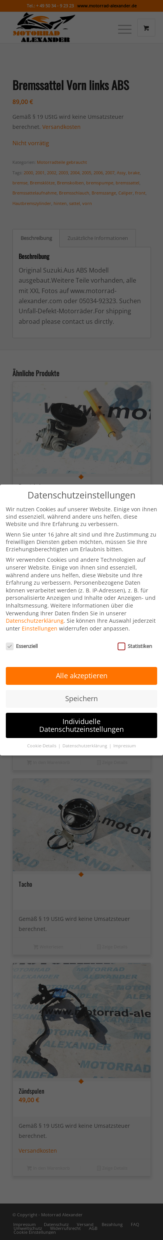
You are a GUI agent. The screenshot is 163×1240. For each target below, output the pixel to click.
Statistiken (135, 637)
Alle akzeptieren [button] (82, 667)
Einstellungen (39, 620)
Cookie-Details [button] (42, 738)
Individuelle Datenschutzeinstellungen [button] (81, 717)
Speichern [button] (81, 690)
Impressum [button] (124, 738)
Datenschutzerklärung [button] (85, 738)
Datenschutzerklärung (35, 613)
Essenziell (22, 637)
